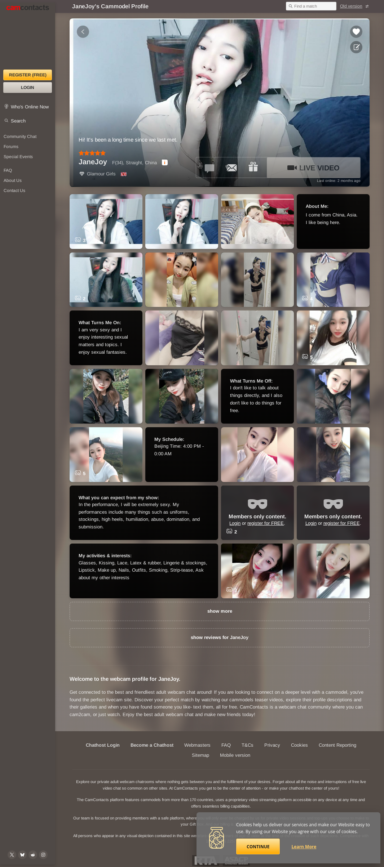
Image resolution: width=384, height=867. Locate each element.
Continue (258, 847)
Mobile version (235, 755)
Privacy (272, 745)
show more (219, 611)
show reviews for (219, 637)
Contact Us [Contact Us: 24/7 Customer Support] (14, 190)
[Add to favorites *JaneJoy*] (356, 32)
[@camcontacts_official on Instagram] (43, 854)
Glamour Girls (97, 173)
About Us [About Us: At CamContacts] (13, 180)
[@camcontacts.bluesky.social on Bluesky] (22, 854)
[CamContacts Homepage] (27, 36)
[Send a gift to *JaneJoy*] (253, 167)
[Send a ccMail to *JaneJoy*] (231, 167)
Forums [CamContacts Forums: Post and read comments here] (11, 146)
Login (27, 87)
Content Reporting (337, 745)
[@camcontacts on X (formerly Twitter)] (12, 854)
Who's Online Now (30, 107)
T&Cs (247, 745)
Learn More (304, 847)
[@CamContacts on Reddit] (32, 854)
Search (18, 121)
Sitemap (200, 755)
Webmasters (197, 745)
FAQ (226, 745)
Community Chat (20, 136)
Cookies (299, 745)
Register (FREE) (28, 74)
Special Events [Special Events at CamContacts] (18, 156)
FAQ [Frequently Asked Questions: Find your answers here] (8, 170)
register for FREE (265, 523)
